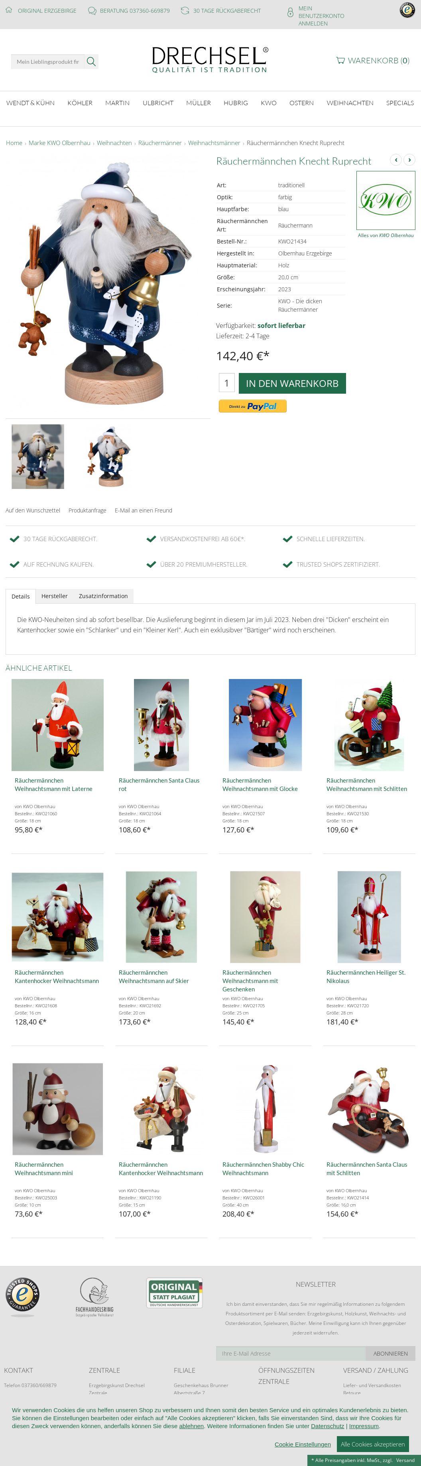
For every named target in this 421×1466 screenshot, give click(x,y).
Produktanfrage (87, 510)
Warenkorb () (379, 60)
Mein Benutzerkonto (321, 12)
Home (14, 143)
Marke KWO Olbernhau (59, 143)
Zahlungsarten (358, 1400)
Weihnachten (114, 143)
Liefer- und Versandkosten (372, 1385)
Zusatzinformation (103, 596)
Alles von (386, 235)
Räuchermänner (160, 143)
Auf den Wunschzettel (33, 510)
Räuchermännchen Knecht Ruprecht (295, 143)
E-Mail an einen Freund (143, 510)
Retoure (352, 1392)
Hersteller (54, 596)
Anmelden (313, 23)
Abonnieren (391, 1353)
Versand (405, 1460)
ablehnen (191, 1458)
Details (21, 596)
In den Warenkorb (292, 383)
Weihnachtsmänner (214, 143)
